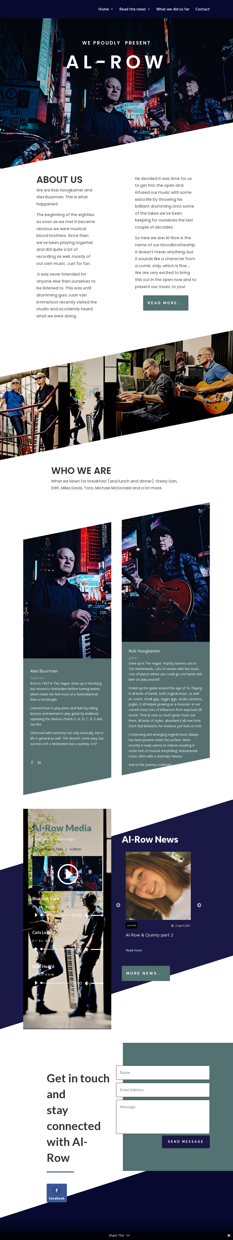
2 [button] (158, 962)
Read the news (132, 9)
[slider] (55, 915)
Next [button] (199, 905)
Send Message (186, 1145)
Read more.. (178, 303)
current (132, 925)
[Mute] (87, 915)
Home (104, 9)
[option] (158, 902)
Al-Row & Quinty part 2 (150, 935)
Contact (202, 9)
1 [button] (151, 962)
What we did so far (173, 9)
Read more (134, 950)
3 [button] (165, 962)
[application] (67, 915)
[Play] (36, 915)
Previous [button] (118, 905)
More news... (144, 973)
